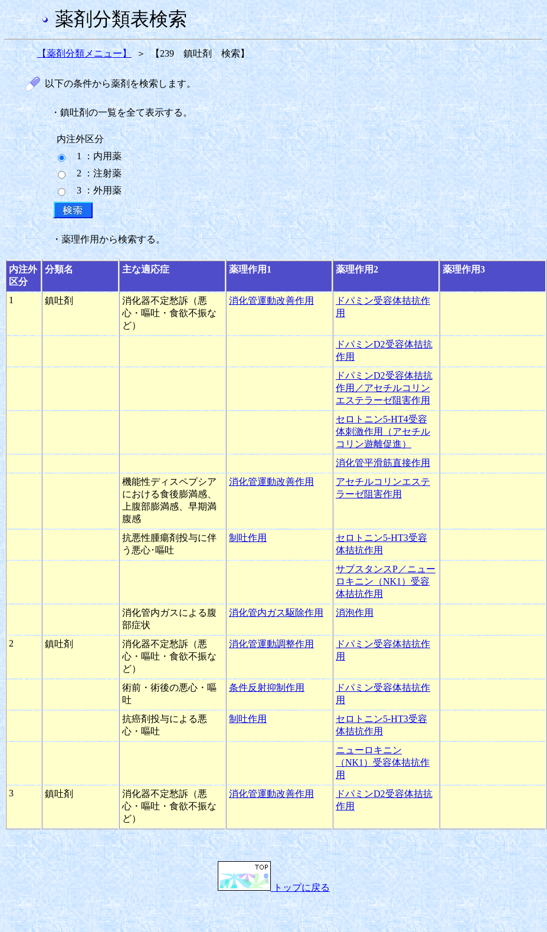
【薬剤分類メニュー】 (84, 53)
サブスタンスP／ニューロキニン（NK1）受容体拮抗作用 (385, 581)
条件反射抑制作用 (266, 687)
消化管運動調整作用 (271, 644)
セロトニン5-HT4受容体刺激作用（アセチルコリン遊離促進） (383, 431)
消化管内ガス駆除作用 (276, 613)
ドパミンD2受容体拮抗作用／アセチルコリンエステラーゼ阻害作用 (384, 387)
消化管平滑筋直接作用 (383, 463)
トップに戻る (274, 887)
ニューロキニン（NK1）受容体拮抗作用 (383, 762)
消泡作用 (355, 613)
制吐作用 (248, 538)
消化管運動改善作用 (271, 301)
